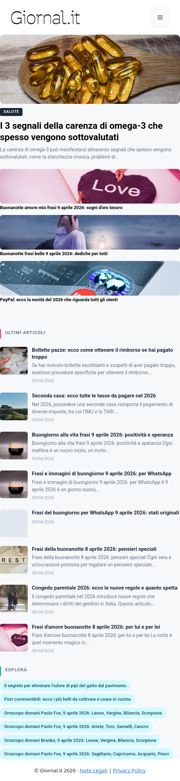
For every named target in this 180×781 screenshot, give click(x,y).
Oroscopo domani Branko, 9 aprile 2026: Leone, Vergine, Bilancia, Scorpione (80, 740)
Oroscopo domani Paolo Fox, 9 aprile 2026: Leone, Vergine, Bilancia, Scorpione (83, 713)
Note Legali (93, 770)
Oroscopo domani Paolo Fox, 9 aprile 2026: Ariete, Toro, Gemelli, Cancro (76, 726)
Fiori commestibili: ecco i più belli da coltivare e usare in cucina (67, 699)
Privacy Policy (129, 770)
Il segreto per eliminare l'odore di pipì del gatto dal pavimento (65, 685)
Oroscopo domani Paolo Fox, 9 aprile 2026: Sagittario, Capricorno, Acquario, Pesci (86, 753)
